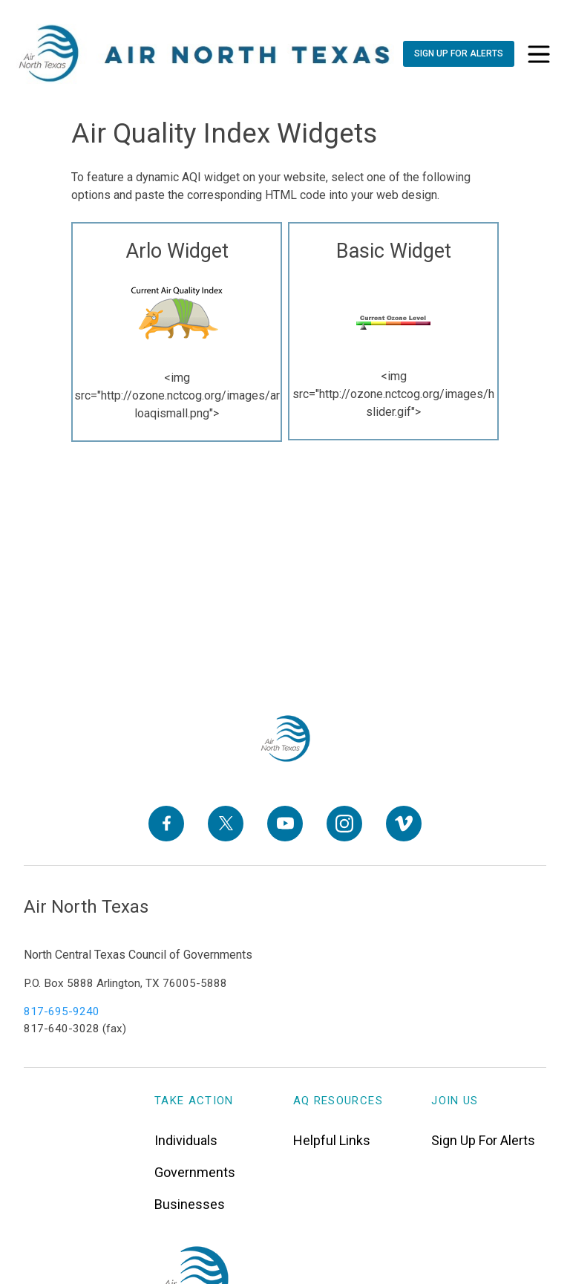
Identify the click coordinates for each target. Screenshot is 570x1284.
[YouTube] (285, 823)
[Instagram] (344, 823)
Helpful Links (331, 1140)
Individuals (185, 1140)
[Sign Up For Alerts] (458, 54)
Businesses (189, 1204)
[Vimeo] (404, 823)
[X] (225, 823)
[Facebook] (166, 823)
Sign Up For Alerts (483, 1140)
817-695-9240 (61, 1011)
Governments (194, 1172)
